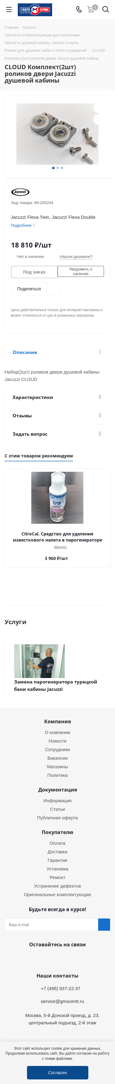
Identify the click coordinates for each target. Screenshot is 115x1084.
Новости (57, 741)
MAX (71, 959)
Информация (58, 800)
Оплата (58, 843)
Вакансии (57, 758)
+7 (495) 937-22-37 (60, 988)
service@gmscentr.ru (62, 1001)
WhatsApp (56, 959)
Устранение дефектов (57, 886)
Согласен (57, 1072)
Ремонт (58, 877)
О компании (57, 732)
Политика (57, 775)
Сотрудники (57, 749)
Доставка (57, 851)
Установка (57, 869)
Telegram (41, 959)
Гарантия (57, 860)
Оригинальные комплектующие (57, 894)
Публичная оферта (57, 817)
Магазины (57, 766)
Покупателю (57, 832)
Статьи (57, 809)
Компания (57, 721)
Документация (57, 789)
